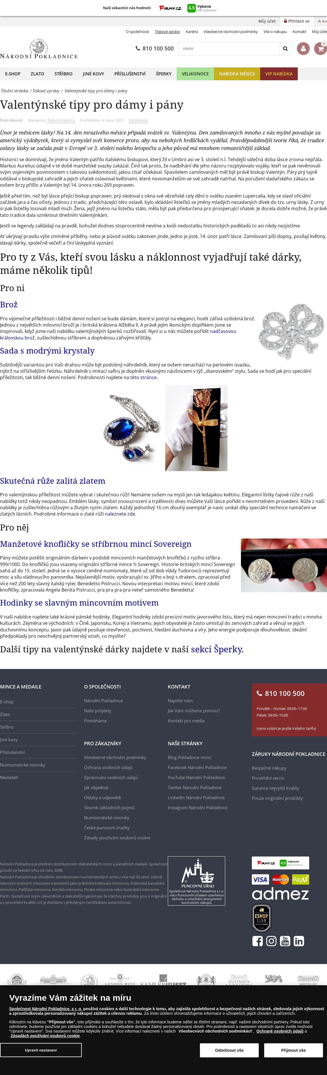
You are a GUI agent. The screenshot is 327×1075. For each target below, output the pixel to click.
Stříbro (63, 74)
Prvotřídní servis (268, 778)
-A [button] (319, 21)
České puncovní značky (107, 827)
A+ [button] (324, 21)
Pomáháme (95, 720)
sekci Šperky (216, 649)
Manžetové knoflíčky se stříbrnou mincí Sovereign (96, 543)
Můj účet (319, 31)
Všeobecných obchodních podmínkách (215, 1031)
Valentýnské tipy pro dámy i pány (92, 104)
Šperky (164, 74)
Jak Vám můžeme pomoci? (194, 710)
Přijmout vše (293, 1050)
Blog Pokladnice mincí (189, 757)
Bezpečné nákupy (269, 768)
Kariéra (192, 31)
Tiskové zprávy (167, 31)
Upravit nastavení (41, 1050)
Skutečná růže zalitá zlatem (52, 480)
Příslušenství (130, 74)
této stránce (143, 377)
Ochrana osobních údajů (108, 767)
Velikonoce (195, 74)
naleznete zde (120, 514)
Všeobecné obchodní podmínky (231, 31)
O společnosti (137, 31)
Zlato (37, 74)
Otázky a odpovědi (102, 797)
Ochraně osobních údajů (279, 1031)
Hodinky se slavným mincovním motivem (79, 602)
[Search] (285, 48)
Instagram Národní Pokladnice (197, 807)
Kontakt (299, 31)
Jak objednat (96, 787)
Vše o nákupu (275, 31)
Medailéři (9, 777)
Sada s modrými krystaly (47, 350)
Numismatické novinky (22, 765)
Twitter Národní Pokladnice (194, 787)
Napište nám (180, 700)
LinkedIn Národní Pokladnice (196, 797)
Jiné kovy (93, 74)
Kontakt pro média (186, 720)
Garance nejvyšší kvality (275, 788)
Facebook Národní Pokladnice (197, 767)
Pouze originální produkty (277, 798)
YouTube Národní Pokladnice (196, 777)
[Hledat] (228, 48)
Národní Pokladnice (103, 700)
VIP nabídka (279, 74)
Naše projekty (97, 710)
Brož (8, 304)
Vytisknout (138, 120)
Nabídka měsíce (237, 74)
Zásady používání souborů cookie (117, 837)
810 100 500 (155, 48)
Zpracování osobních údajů (111, 777)
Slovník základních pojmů (109, 807)
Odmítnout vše (229, 1050)
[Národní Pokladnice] (38, 48)
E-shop (12, 74)
